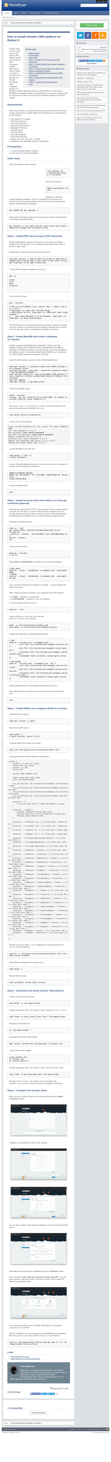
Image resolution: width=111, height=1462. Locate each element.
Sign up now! (91, 25)
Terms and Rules (96, 1447)
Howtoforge (11, 1447)
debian (84, 49)
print (66, 1403)
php (99, 49)
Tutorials (7, 13)
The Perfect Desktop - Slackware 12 (87, 114)
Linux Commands (35, 13)
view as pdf (57, 1403)
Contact (79, 1444)
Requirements (34, 53)
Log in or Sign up (101, 1)
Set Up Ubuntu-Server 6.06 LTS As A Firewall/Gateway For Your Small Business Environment (89, 100)
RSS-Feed (107, 1444)
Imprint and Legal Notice (94, 1444)
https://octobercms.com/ (20, 1371)
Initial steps (33, 58)
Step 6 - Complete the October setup (43, 82)
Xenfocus (14, 1444)
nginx (95, 49)
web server (103, 49)
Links (31, 84)
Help (84, 1444)
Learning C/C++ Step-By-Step (85, 78)
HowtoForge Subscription (51, 13)
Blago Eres (103, 47)
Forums (23, 13)
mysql (91, 49)
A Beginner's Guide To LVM (84, 82)
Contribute (72, 1444)
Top (104, 1444)
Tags (15, 13)
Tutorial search (10, 17)
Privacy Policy (105, 1447)
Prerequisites (34, 55)
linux (87, 49)
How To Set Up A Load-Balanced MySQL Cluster (91, 111)
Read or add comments (100, 51)
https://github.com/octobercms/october (25, 1373)
